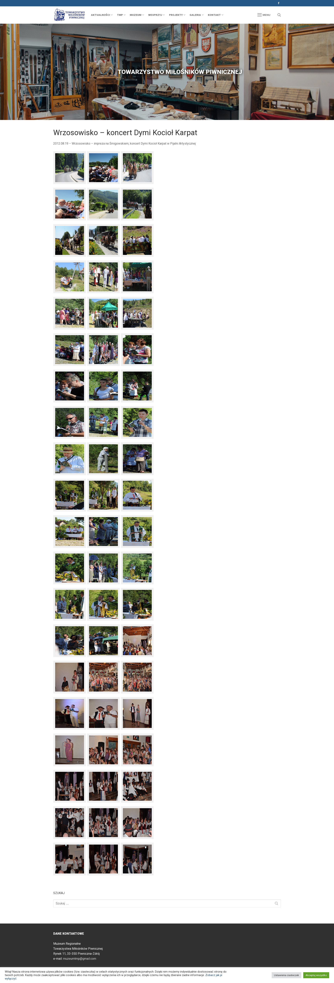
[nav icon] (263, 15)
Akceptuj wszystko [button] (316, 975)
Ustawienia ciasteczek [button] (286, 975)
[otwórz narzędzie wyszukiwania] (279, 15)
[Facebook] (278, 3)
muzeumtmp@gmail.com (79, 958)
